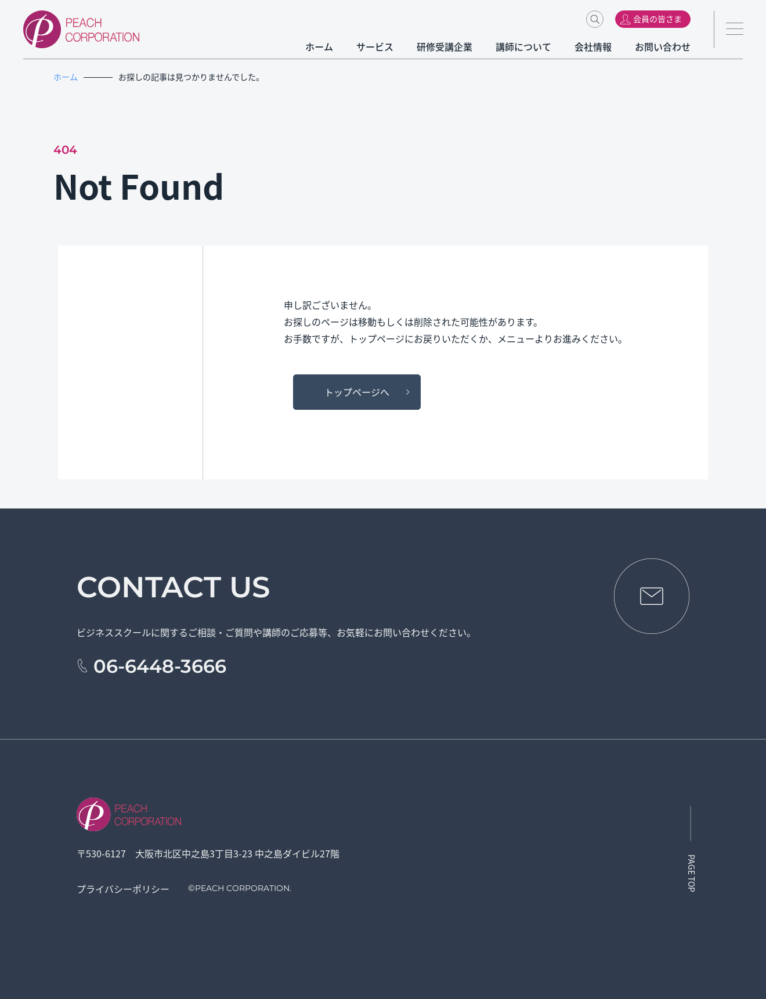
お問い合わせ (663, 46)
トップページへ (356, 392)
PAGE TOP (692, 873)
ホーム (319, 46)
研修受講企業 (444, 46)
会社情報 (593, 46)
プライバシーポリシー (123, 889)
